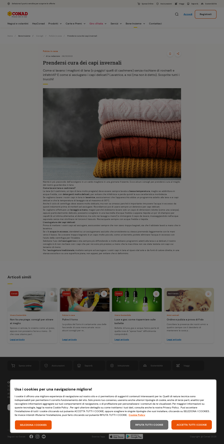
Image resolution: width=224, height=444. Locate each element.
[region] (113, 406)
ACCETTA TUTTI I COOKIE (192, 424)
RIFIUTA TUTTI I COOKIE (149, 424)
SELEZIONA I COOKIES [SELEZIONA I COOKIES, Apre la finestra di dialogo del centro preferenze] (33, 425)
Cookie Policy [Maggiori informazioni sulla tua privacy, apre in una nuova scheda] (137, 415)
